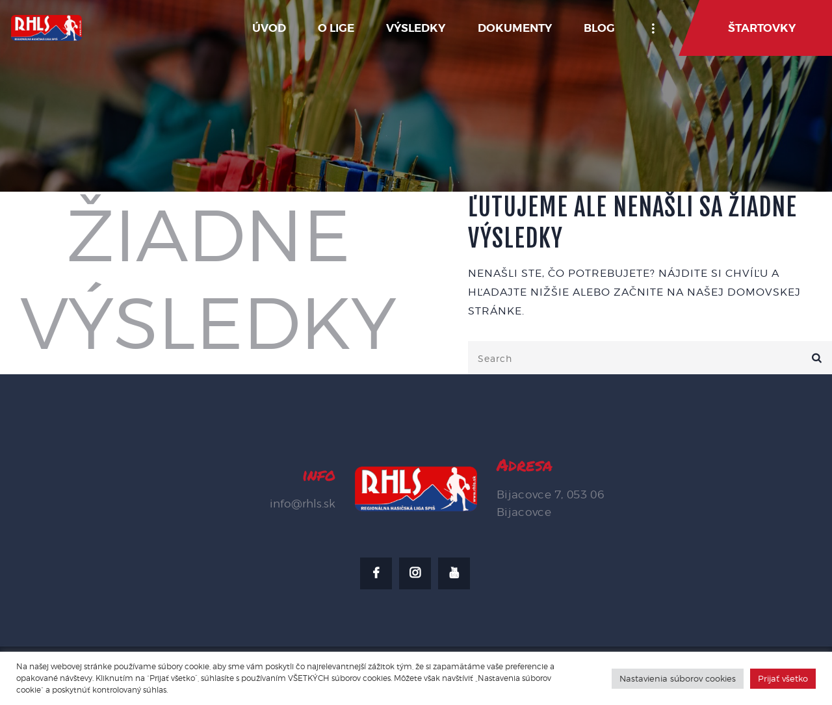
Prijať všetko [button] (783, 678)
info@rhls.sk (302, 503)
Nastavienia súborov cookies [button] (677, 678)
